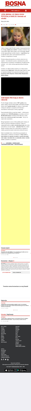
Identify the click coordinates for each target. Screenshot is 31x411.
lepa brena (8, 143)
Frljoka (17, 343)
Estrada (17, 339)
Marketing (3, 350)
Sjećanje (17, 326)
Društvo (3, 340)
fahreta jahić (16, 143)
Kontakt (3, 353)
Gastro (17, 330)
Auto (16, 333)
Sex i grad (17, 336)
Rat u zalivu (3, 326)
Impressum (3, 354)
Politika (3, 329)
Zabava (17, 342)
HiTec (16, 332)
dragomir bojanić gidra (7, 144)
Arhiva (2, 348)
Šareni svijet (18, 345)
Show (16, 335)
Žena (16, 337)
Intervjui (3, 330)
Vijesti (2, 327)
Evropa (2, 337)
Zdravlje (17, 329)
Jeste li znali (18, 340)
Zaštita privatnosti (5, 357)
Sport (2, 335)
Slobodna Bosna (15, 366)
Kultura (17, 327)
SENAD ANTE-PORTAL (20, 346)
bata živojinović (19, 144)
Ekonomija (3, 333)
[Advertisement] (15, 195)
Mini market (4, 342)
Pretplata (3, 351)
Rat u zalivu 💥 (15, 10)
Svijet (2, 339)
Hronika (3, 332)
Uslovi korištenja (5, 355)
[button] (28, 28)
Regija (2, 336)
